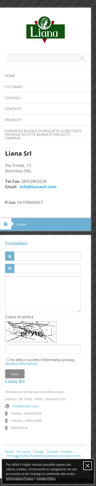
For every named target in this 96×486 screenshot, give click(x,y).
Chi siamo (14, 86)
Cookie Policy (46, 478)
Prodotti (13, 119)
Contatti (13, 108)
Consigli (13, 97)
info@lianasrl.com (38, 187)
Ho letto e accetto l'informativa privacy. (40, 361)
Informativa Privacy (19, 478)
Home (10, 75)
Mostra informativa (21, 363)
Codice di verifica (19, 317)
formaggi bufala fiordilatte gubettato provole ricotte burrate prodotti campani (43, 134)
